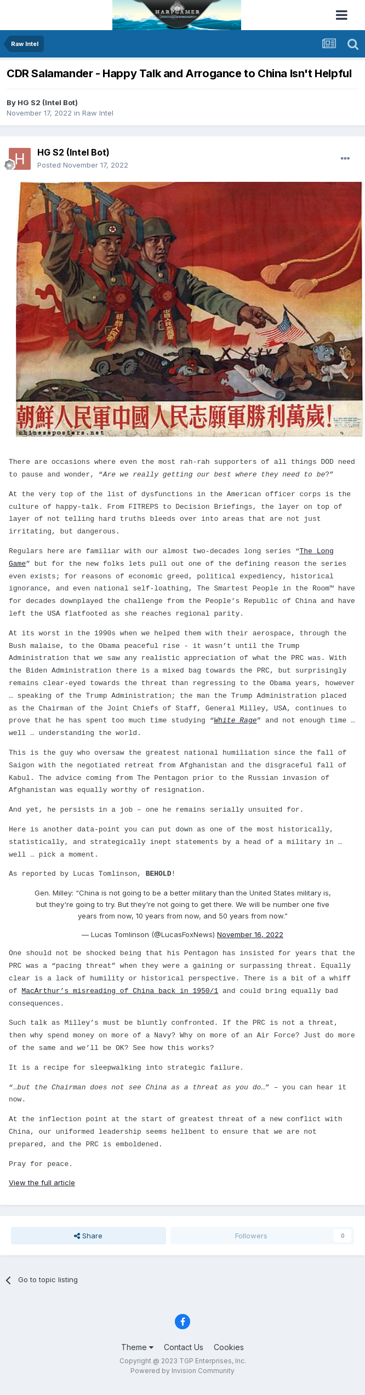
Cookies (229, 1347)
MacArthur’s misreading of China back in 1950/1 (119, 991)
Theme (137, 1347)
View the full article (42, 1182)
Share (88, 1235)
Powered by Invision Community (182, 1371)
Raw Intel (97, 112)
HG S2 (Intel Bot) (48, 102)
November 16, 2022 (250, 934)
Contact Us (183, 1347)
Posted (82, 164)
